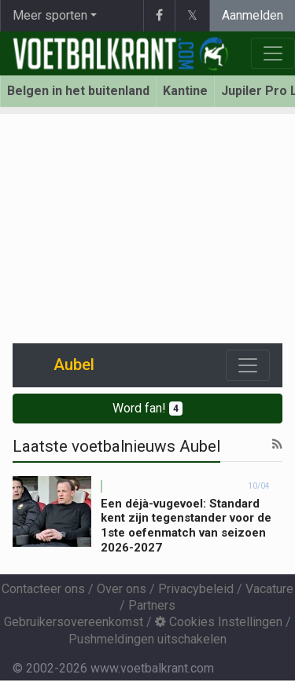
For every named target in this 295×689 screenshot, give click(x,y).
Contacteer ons (43, 588)
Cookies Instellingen (218, 621)
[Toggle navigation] (248, 365)
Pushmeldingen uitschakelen (147, 639)
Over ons (121, 588)
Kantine (185, 90)
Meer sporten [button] (50, 15)
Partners (151, 605)
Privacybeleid (196, 588)
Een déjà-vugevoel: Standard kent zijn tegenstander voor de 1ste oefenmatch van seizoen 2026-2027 (186, 526)
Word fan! (147, 408)
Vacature (269, 588)
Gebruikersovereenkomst (73, 621)
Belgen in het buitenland (78, 90)
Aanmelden (252, 15)
